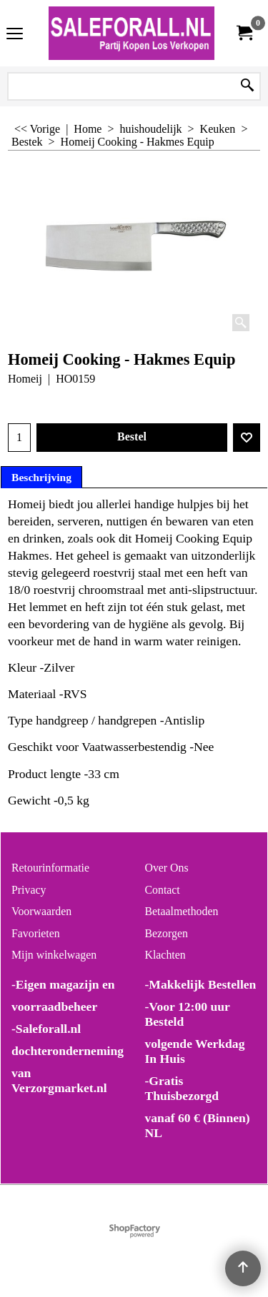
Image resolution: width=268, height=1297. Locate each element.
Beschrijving (41, 477)
